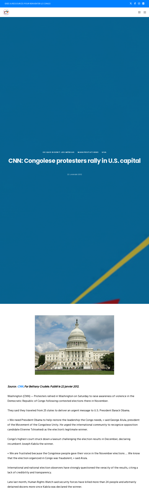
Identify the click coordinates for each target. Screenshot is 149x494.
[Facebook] (135, 3)
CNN (20, 386)
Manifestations (88, 152)
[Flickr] (143, 3)
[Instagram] (139, 3)
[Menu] (144, 12)
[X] (131, 3)
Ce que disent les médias (58, 152)
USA (104, 152)
